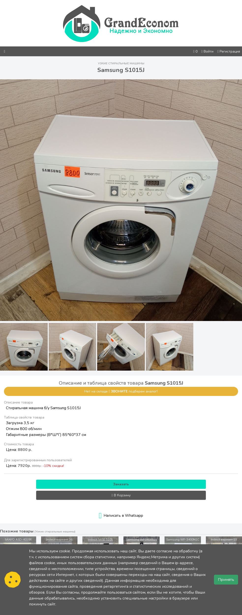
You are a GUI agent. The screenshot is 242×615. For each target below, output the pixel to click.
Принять (226, 579)
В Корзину (120, 495)
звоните (119, 391)
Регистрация (228, 51)
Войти (207, 51)
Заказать (121, 484)
